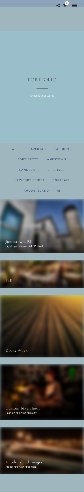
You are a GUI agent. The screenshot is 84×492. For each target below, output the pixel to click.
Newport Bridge (30, 180)
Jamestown (56, 159)
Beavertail (36, 149)
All (15, 149)
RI (58, 190)
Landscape (29, 170)
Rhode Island (36, 190)
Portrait (61, 180)
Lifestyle (56, 170)
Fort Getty (28, 159)
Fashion (61, 149)
